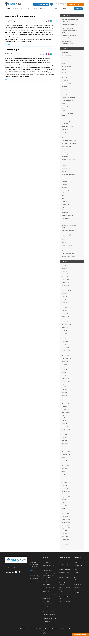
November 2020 (66, 432)
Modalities (64, 171)
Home (7, 8)
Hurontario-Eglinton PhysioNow (70, 135)
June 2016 (64, 505)
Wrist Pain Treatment (64, 601)
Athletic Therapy (66, 66)
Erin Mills (76, 572)
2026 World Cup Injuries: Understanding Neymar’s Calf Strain (69, 30)
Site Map (32, 581)
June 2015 (64, 530)
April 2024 (64, 339)
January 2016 (65, 516)
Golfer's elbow (65, 123)
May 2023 (64, 370)
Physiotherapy (65, 204)
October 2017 (65, 466)
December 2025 (66, 282)
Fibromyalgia (65, 106)
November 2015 (66, 522)
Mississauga (77, 587)
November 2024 (66, 319)
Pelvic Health (65, 193)
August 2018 (65, 457)
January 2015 (65, 542)
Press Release (65, 218)
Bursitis (64, 72)
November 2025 (66, 285)
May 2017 (64, 480)
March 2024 (65, 341)
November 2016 (66, 491)
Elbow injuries (65, 89)
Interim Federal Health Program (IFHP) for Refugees (48, 577)
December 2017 (66, 463)
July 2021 (64, 418)
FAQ (49, 8)
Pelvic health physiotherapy (69, 195)
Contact (79, 9)
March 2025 (65, 307)
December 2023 (66, 350)
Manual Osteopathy (67, 146)
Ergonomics (65, 92)
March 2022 (65, 395)
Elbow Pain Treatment (64, 567)
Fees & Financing (34, 576)
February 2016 (65, 514)
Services (14, 8)
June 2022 (64, 389)
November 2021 (66, 406)
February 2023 (65, 375)
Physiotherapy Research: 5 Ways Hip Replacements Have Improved (70, 37)
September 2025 (66, 291)
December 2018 (66, 451)
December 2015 (66, 519)
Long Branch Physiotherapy (69, 143)
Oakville (76, 589)
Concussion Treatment (49, 565)
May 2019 (64, 437)
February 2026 (65, 276)
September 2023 (66, 358)
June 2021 (64, 420)
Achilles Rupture (66, 52)
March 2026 (65, 274)
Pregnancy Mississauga (68, 215)
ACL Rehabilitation (66, 55)
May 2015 (64, 533)
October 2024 (65, 322)
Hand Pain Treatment (64, 575)
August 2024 (65, 327)
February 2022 (65, 398)
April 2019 (64, 440)
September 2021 (66, 412)
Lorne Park (76, 582)
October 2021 (65, 409)
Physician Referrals (41, 4)
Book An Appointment (76, 4)
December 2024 (66, 316)
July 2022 (64, 387)
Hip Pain (64, 132)
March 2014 (65, 545)
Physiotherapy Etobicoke (68, 207)
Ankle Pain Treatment (64, 564)
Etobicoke (76, 575)
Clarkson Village (78, 565)
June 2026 (64, 265)
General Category (66, 121)
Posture (64, 210)
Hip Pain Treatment (64, 577)
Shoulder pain (65, 248)
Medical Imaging (66, 168)
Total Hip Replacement (49, 609)
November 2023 (66, 353)
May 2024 (64, 336)
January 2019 (65, 449)
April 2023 (64, 372)
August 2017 (65, 471)
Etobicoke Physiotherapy (68, 100)
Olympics (64, 184)
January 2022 (65, 401)
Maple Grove (77, 584)
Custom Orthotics (47, 570)
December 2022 (66, 378)
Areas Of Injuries (64, 557)
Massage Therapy (66, 152)
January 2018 (65, 460)
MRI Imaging (46, 591)
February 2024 (65, 344)
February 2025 (65, 310)
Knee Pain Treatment (64, 580)
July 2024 (64, 330)
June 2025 (64, 299)
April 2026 (64, 271)
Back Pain (64, 69)
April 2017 (64, 482)
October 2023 (65, 356)
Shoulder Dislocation (67, 245)
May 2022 (64, 392)
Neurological (65, 181)
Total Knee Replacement (68, 253)
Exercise (64, 103)
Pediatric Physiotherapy (49, 594)
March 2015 (65, 536)
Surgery (64, 250)
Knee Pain (64, 138)
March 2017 (65, 485)
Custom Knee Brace (67, 83)
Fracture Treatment (64, 572)
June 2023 (64, 367)
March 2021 (65, 423)
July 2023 (64, 364)
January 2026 (65, 279)
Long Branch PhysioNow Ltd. (69, 140)
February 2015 (65, 539)
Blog (71, 8)
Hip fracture (65, 129)
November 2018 (66, 454)
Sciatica (64, 239)
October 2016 (65, 494)
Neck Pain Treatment (64, 587)
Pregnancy (65, 212)
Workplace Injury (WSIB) (49, 621)
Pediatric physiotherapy (68, 190)
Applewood (77, 560)
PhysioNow (65, 201)
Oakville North (77, 592)
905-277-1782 (13, 568)
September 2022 (66, 384)
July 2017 (64, 474)
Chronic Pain (65, 78)
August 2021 (65, 415)
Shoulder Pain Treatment (65, 594)
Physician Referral (34, 578)
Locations (63, 8)
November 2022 (66, 381)
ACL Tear (64, 58)
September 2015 (66, 528)
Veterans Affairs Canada (49, 618)
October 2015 (65, 525)
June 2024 (64, 333)
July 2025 (64, 296)
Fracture (64, 118)
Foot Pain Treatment (64, 569)
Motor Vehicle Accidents (68, 174)
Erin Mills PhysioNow (67, 94)
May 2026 (64, 268)
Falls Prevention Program (49, 573)
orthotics (64, 187)
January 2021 (65, 426)
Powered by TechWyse (44, 631)
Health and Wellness (67, 126)
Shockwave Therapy (48, 603)
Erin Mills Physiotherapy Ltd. (69, 97)
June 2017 (64, 477)
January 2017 (65, 488)
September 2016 (66, 497)
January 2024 (65, 347)
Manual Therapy (66, 149)
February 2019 (65, 446)
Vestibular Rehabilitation (68, 256)
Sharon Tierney (14, 22)
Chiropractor (65, 75)
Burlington (76, 562)
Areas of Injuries (39, 8)
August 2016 (65, 499)
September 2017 (66, 468)
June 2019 (64, 435)
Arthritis (64, 63)
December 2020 (66, 429)
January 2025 (65, 313)
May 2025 (64, 302)
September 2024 (66, 324)
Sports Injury (46, 606)
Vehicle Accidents (25, 8)
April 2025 (64, 305)
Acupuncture (46, 562)
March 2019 (65, 443)
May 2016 (64, 508)
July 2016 (64, 502)
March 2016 (65, 511)
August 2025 (65, 293)
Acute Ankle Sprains (67, 61)
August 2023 (65, 361)
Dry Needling (65, 86)
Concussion (65, 80)
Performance (65, 198)
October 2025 (65, 288)
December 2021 (66, 403)
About (54, 8)
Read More (7, 44)
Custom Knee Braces (48, 568)
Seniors (64, 242)
